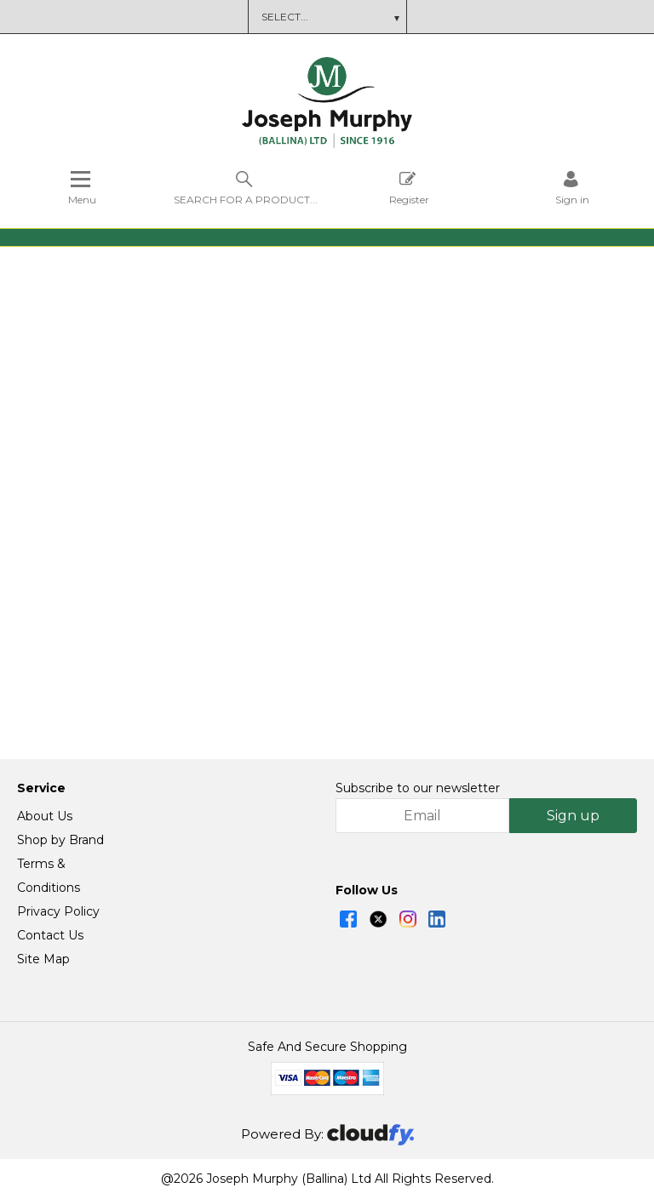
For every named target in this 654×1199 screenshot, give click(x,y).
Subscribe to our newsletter (418, 788)
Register (409, 188)
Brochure (261, 16)
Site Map (43, 960)
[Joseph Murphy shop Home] (327, 144)
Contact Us (50, 936)
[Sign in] (572, 188)
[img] (348, 919)
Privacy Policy (58, 912)
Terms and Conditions (363, 16)
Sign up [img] (573, 816)
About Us (44, 817)
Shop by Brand (60, 840)
